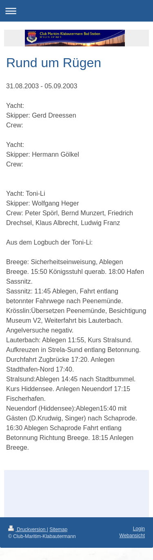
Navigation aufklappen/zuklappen (76, 11)
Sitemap (58, 529)
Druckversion (27, 529)
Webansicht (132, 535)
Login (139, 529)
